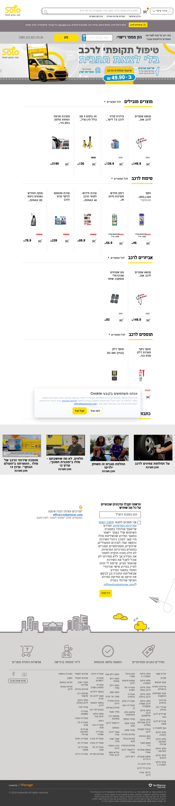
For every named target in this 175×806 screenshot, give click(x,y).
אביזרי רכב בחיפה (161, 708)
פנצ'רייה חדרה (97, 739)
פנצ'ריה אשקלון (84, 713)
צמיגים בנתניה (128, 746)
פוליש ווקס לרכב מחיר (114, 754)
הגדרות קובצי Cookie (18, 681)
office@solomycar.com (119, 584)
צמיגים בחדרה (128, 734)
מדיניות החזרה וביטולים (159, 688)
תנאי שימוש (160, 682)
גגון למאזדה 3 (159, 728)
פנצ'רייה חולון (128, 701)
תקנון (69, 678)
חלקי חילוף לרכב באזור (145, 689)
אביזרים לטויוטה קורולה (84, 732)
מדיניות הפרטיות (124, 526)
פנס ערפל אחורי (130, 675)
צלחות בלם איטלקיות (129, 713)
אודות (163, 678)
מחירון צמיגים (112, 708)
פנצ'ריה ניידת (81, 754)
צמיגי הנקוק (129, 719)
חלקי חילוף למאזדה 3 (161, 763)
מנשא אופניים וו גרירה (144, 758)
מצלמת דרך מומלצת (113, 717)
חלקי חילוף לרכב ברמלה (145, 695)
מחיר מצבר (114, 712)
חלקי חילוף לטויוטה (161, 750)
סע (66, 38)
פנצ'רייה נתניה (97, 743)
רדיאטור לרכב (112, 723)
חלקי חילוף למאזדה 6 (145, 675)
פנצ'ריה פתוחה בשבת (97, 686)
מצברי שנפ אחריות (83, 684)
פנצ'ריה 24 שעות (83, 748)
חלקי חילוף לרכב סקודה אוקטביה (145, 704)
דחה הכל (95, 410)
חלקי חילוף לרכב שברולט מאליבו (144, 723)
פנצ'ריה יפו (83, 743)
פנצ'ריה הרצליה (131, 695)
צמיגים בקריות (97, 754)
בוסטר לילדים (97, 692)
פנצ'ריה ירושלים (100, 679)
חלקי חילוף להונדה (161, 734)
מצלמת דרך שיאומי (82, 695)
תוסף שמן (114, 692)
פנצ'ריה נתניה (81, 718)
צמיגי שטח (130, 730)
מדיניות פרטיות (162, 701)
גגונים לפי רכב (97, 710)
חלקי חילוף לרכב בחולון (82, 701)
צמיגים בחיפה (81, 689)
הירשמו (105, 593)
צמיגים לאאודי (81, 674)
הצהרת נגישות (65, 674)
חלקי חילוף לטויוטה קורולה (161, 742)
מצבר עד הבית (112, 697)
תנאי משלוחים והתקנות (159, 695)
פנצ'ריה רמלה (81, 739)
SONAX (115, 728)
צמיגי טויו (83, 707)
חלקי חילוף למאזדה (145, 682)
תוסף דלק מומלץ (114, 680)
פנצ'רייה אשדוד (100, 733)
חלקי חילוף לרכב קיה (98, 715)
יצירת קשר (161, 674)
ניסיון (101, 721)
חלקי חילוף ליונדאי (161, 757)
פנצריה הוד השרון (129, 689)
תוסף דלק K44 (112, 674)
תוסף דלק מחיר (114, 687)
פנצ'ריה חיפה (97, 674)
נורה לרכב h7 (144, 764)
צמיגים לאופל (81, 678)
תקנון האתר (106, 522)
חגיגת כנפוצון (65, 682)
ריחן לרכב (130, 757)
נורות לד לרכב (144, 768)
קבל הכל (79, 410)
